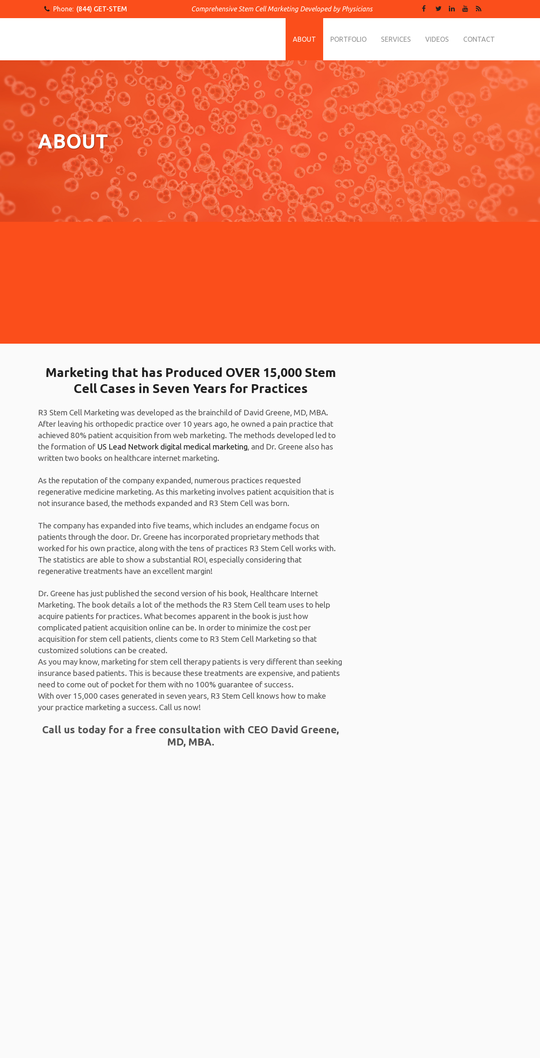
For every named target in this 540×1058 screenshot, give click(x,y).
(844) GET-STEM (101, 9)
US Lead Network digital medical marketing (172, 446)
